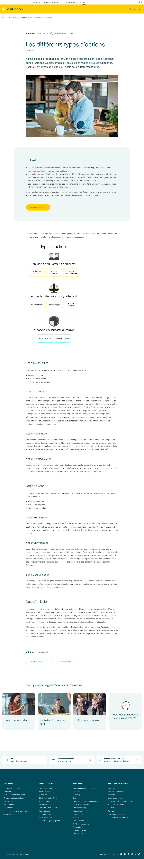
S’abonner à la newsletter (117, 804)
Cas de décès (78, 821)
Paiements (77, 817)
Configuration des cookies (118, 817)
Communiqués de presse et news (120, 801)
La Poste (111, 808)
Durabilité (111, 795)
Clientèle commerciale (51, 2)
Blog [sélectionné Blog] (84, 2)
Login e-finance (45, 791)
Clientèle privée (36, 2)
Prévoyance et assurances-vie (15, 811)
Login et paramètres (81, 804)
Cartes (75, 798)
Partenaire (77, 827)
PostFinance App (45, 788)
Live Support (78, 834)
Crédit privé (8, 801)
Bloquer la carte (45, 801)
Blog (3, 17)
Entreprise (112, 788)
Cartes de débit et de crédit (14, 795)
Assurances (8, 814)
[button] (139, 8)
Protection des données (117, 814)
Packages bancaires (12, 788)
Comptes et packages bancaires (85, 801)
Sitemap (111, 811)
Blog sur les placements (18, 17)
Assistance (77, 2)
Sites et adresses (79, 830)
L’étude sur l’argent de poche (49, 821)
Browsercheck (44, 811)
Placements (8, 808)
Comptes (7, 791)
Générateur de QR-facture (48, 798)
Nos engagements (115, 798)
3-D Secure (43, 804)
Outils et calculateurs (81, 824)
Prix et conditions (45, 817)
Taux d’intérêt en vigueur (48, 814)
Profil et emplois (66, 2)
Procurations (78, 814)
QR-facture (43, 795)
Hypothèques (9, 804)
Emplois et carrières (115, 791)
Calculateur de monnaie (48, 808)
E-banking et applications (14, 798)
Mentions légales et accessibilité (18, 854)
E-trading (76, 795)
